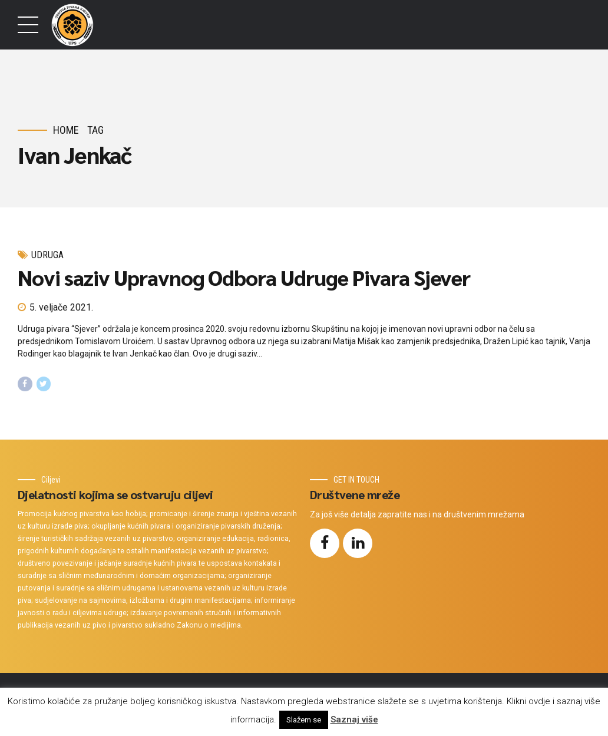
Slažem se (303, 719)
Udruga (47, 254)
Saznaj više (354, 719)
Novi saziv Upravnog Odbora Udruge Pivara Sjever (244, 277)
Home (66, 130)
